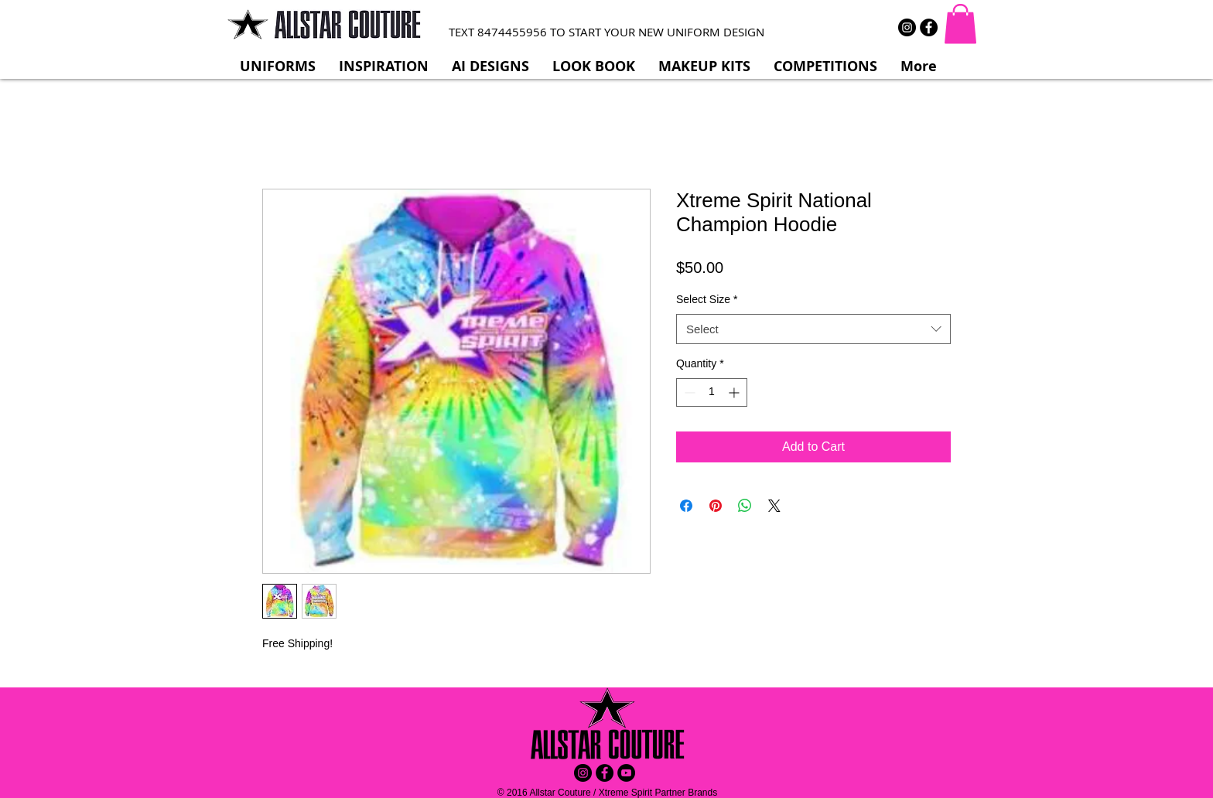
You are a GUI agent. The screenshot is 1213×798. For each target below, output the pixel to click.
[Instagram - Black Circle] (907, 27)
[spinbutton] (712, 392)
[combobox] (813, 329)
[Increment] (735, 392)
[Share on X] (774, 505)
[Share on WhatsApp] (745, 505)
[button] (960, 23)
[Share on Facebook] (686, 505)
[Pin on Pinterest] (715, 505)
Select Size (707, 299)
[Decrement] (688, 392)
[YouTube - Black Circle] (626, 773)
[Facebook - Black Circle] (929, 27)
